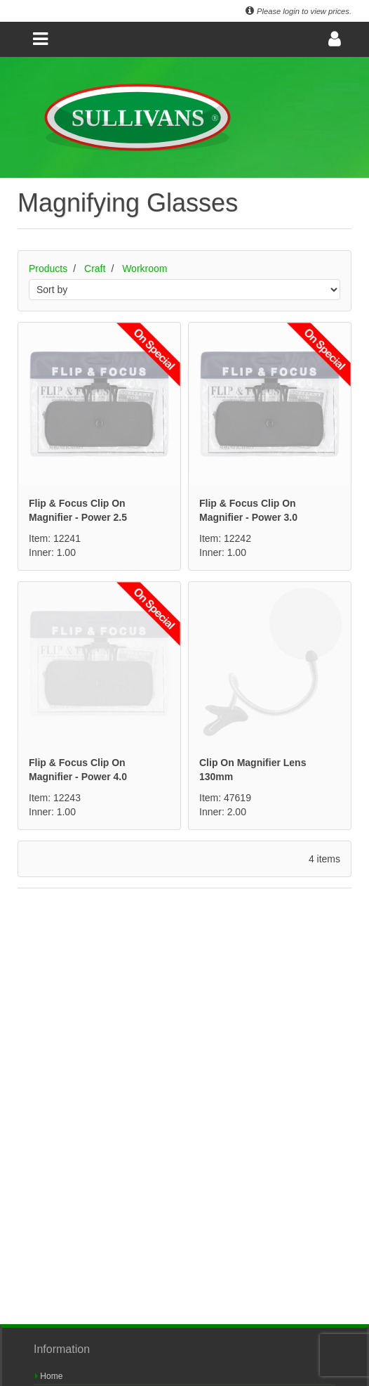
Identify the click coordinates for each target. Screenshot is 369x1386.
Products (48, 268)
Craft (94, 268)
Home (48, 1376)
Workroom (144, 268)
